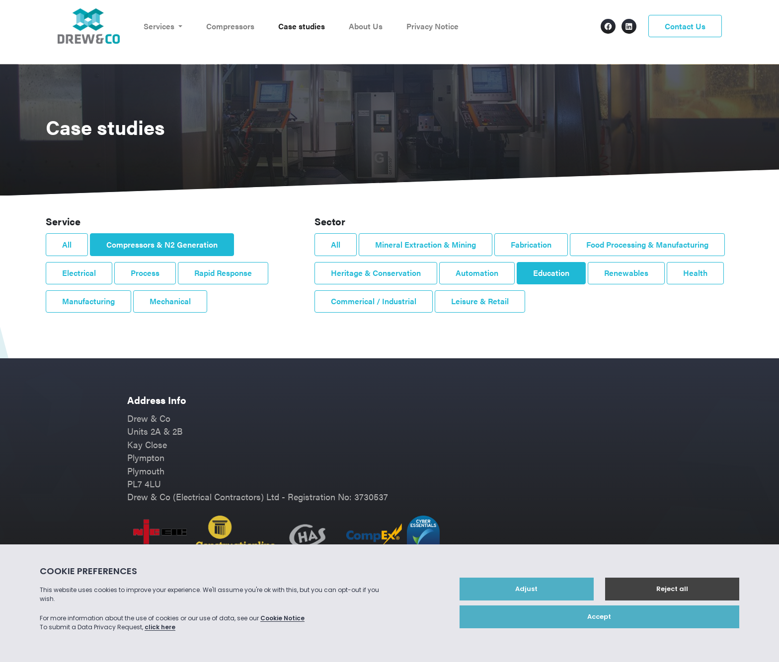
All (67, 244)
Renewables (626, 272)
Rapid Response (223, 272)
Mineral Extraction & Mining (425, 244)
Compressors (230, 26)
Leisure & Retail (480, 301)
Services (160, 26)
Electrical (79, 272)
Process (145, 272)
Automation (477, 272)
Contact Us (685, 26)
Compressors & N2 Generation (162, 244)
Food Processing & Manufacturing (647, 244)
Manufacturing (88, 301)
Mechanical (170, 301)
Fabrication (531, 244)
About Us (366, 26)
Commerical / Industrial (373, 301)
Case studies (301, 26)
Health (695, 272)
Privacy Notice (432, 26)
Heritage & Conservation (376, 272)
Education (551, 272)
